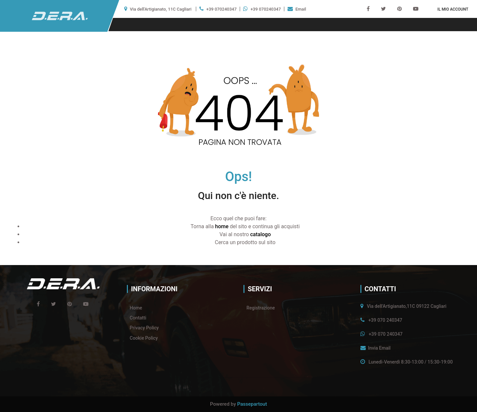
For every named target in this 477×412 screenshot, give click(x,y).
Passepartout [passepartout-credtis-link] (252, 404)
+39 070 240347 (385, 320)
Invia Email (379, 348)
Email (300, 9)
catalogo (260, 234)
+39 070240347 (221, 9)
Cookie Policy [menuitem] (144, 338)
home (221, 226)
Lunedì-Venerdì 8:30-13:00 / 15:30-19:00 (410, 362)
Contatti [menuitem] (138, 317)
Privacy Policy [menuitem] (144, 327)
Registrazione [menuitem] (260, 307)
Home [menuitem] (136, 307)
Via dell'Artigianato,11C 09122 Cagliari (406, 306)
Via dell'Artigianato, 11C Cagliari (160, 9)
